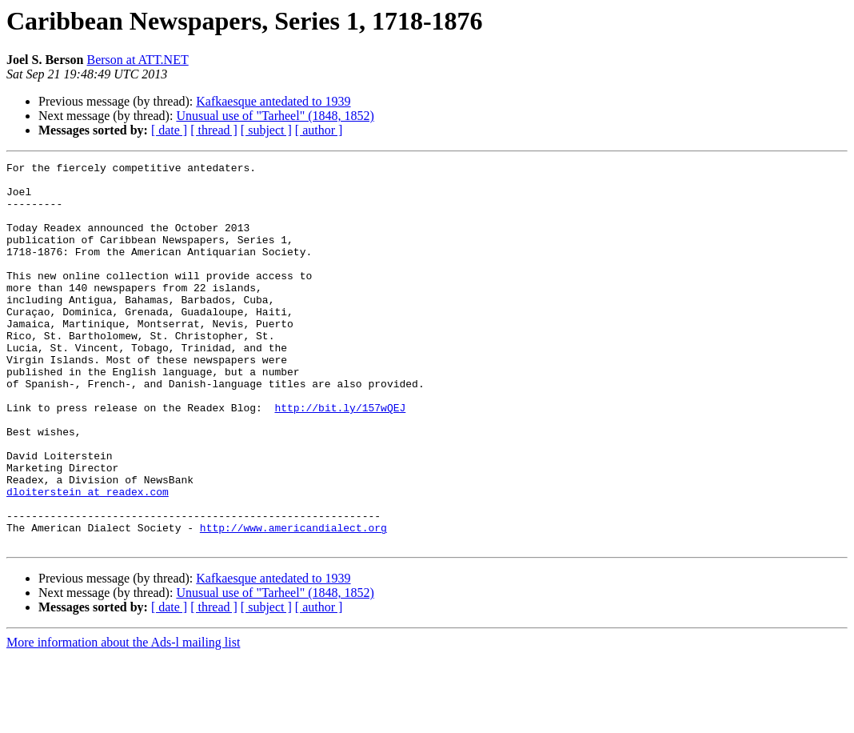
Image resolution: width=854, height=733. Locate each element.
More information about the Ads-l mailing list (123, 719)
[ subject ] (266, 130)
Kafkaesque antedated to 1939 (273, 101)
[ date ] (169, 130)
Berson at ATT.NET (137, 59)
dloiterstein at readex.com (87, 558)
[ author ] (319, 130)
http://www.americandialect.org (293, 602)
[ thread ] (213, 130)
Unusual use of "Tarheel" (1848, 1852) (274, 115)
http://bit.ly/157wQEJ (339, 458)
